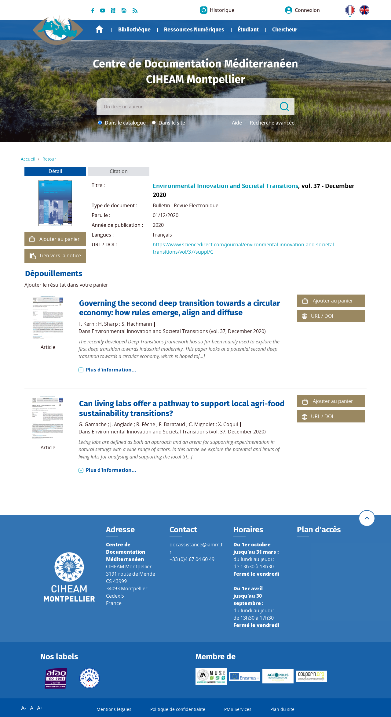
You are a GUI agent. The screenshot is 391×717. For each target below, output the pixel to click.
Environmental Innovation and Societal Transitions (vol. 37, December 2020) (179, 331)
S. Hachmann (137, 323)
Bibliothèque (134, 29)
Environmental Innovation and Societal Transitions (225, 186)
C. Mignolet (201, 424)
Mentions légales (114, 709)
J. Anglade (121, 424)
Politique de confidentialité (177, 709)
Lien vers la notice (60, 255)
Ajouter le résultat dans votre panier (66, 284)
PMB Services (237, 709)
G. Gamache (93, 424)
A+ (40, 708)
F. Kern (86, 323)
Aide (237, 122)
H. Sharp (108, 323)
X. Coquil (228, 424)
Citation (119, 171)
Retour (49, 159)
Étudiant (248, 29)
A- (23, 708)
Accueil (99, 29)
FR (348, 8)
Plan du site (282, 709)
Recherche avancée (272, 122)
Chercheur (284, 29)
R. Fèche (145, 424)
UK (363, 8)
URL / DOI (322, 316)
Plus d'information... (111, 369)
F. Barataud (172, 424)
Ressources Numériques (194, 29)
